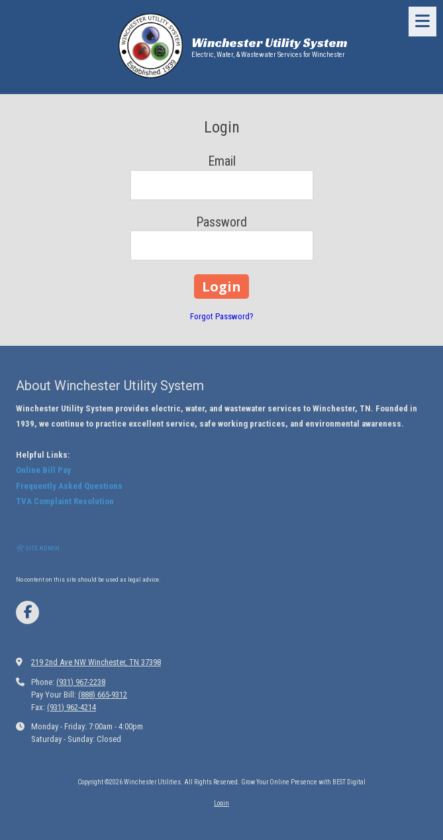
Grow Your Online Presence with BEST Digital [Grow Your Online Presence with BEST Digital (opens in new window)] (303, 782)
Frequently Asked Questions (69, 486)
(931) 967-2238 (80, 682)
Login (221, 803)
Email (222, 161)
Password (221, 222)
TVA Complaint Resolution (65, 501)
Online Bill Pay (43, 470)
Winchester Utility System (269, 42)
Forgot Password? (222, 316)
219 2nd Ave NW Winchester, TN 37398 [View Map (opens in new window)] (96, 662)
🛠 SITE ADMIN (38, 548)
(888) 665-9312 (102, 695)
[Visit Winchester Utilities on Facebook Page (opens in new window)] (27, 612)
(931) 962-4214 (71, 707)
